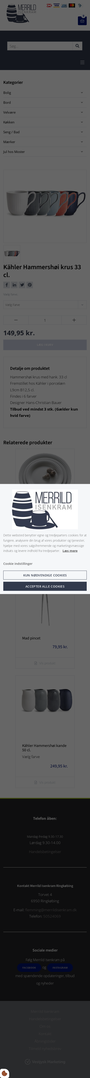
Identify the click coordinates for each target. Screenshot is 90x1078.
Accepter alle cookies (45, 586)
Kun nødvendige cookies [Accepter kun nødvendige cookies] (45, 575)
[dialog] (45, 539)
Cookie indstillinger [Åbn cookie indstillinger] (17, 564)
